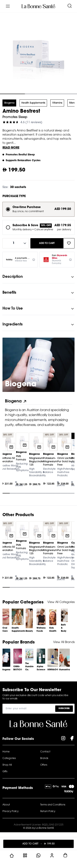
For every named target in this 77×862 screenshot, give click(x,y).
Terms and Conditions (52, 805)
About (6, 805)
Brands (44, 758)
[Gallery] (38, 464)
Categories (9, 758)
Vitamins (57, 103)
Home (6, 752)
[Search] (69, 6)
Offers (43, 765)
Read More (10, 148)
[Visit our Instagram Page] (63, 739)
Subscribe (64, 708)
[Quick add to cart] (11, 447)
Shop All (7, 765)
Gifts (4, 771)
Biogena (9, 103)
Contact (45, 752)
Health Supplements (33, 103)
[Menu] (8, 6)
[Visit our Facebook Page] (72, 739)
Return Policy (47, 811)
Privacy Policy (10, 811)
